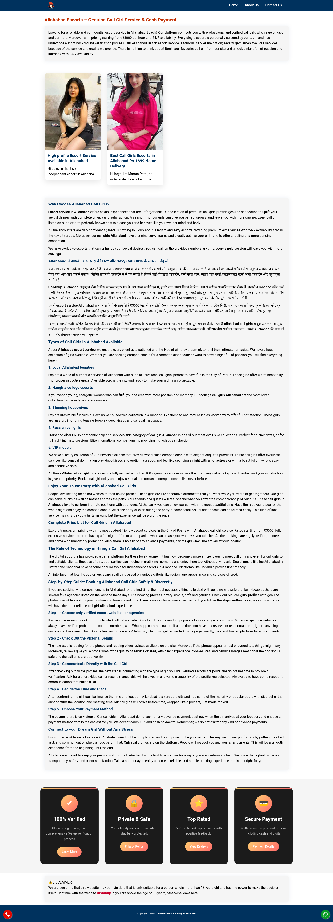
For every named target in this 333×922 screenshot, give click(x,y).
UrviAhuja (104, 893)
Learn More (69, 851)
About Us (252, 5)
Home (233, 5)
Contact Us (273, 5)
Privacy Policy (134, 846)
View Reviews (199, 846)
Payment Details (263, 846)
